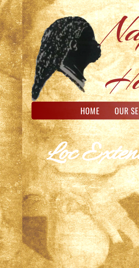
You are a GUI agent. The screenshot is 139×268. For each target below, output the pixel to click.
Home (90, 111)
